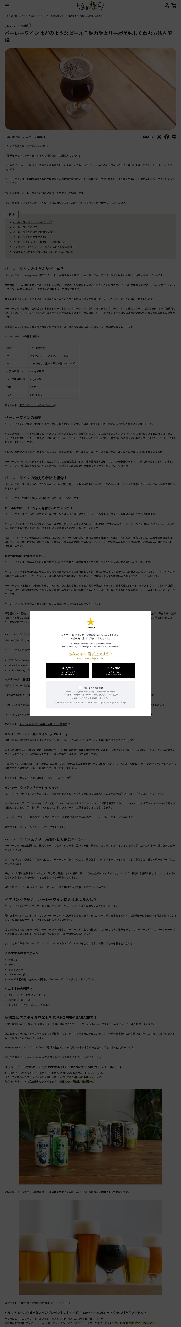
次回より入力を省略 (93, 688)
